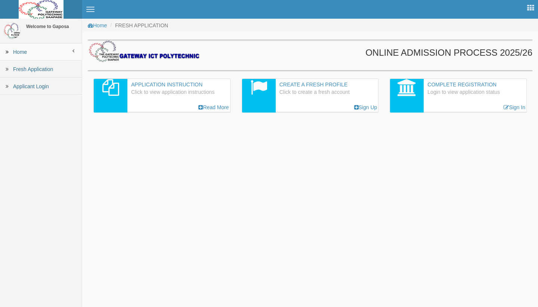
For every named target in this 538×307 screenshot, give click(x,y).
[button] (90, 9)
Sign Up (365, 107)
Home (97, 25)
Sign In (514, 107)
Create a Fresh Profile (313, 85)
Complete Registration (462, 85)
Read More (213, 107)
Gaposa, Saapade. (465, 298)
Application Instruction (166, 85)
